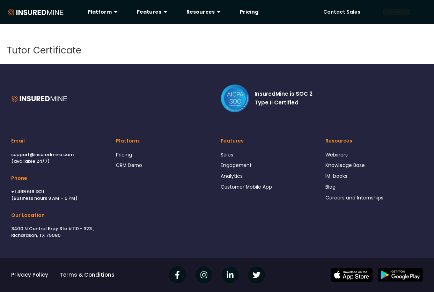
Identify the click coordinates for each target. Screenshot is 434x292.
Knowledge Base (347, 166)
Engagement (238, 166)
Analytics (232, 178)
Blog (331, 189)
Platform (103, 11)
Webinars (337, 155)
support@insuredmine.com (42, 154)
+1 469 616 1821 (27, 191)
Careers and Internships (356, 201)
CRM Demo (130, 166)
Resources (204, 11)
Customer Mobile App (249, 189)
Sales (228, 155)
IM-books (337, 178)
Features (153, 11)
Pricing (249, 11)
